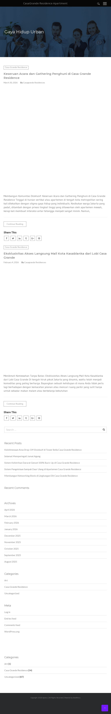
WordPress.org (12, 631)
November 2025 (12, 542)
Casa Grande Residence (16, 67)
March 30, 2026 (10, 82)
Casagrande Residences (34, 82)
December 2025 (12, 535)
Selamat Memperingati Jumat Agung (22, 456)
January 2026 (11, 529)
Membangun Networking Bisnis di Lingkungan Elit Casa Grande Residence (41, 475)
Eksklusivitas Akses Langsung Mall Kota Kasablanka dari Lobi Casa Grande (55, 255)
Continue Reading (15, 224)
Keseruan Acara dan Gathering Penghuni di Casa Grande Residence (47, 76)
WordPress (77, 698)
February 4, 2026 (11, 262)
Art (6, 580)
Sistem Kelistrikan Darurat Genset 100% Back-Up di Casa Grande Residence (42, 462)
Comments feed (12, 625)
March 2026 (10, 516)
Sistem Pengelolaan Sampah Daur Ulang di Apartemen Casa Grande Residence (42, 469)
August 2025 (10, 561)
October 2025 (11, 548)
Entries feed (10, 618)
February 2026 (11, 522)
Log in (7, 612)
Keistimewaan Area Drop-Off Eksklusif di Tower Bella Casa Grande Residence (43, 449)
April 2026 (9, 509)
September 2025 (12, 555)
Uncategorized (11, 593)
